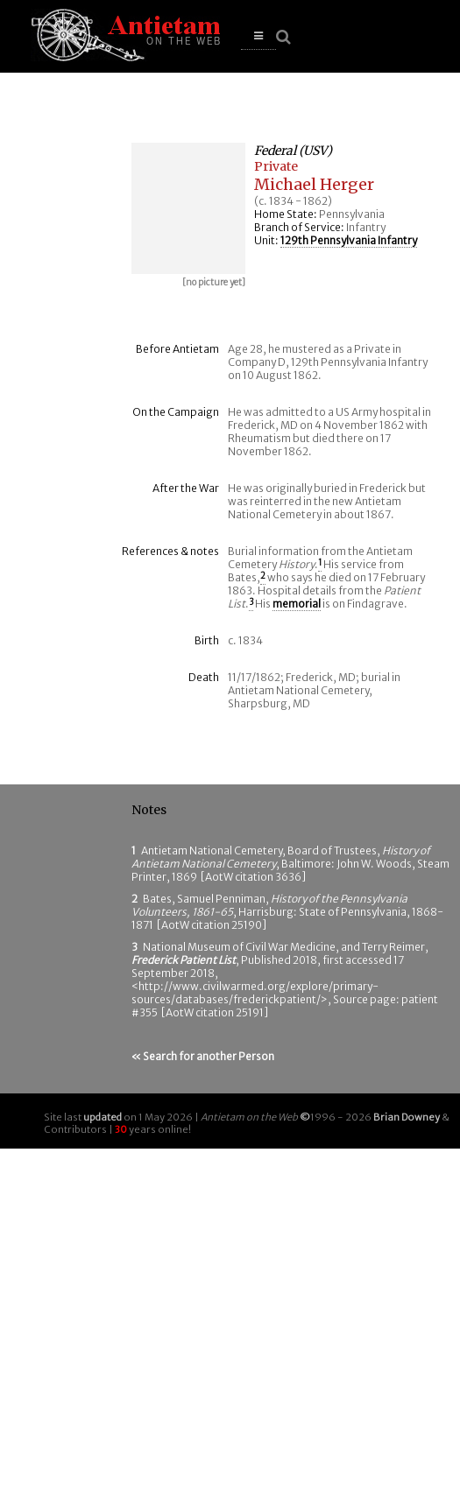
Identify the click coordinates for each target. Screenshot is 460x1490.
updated (102, 1117)
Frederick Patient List (183, 959)
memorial (296, 603)
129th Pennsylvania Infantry (348, 240)
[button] (258, 36)
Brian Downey (406, 1117)
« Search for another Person (202, 1056)
